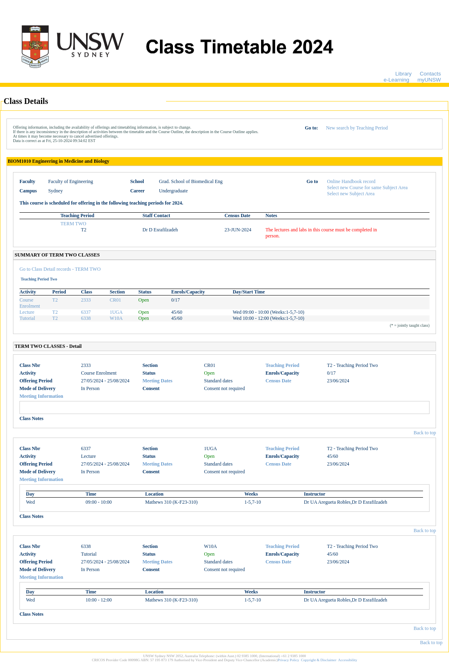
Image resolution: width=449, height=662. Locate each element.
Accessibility (347, 660)
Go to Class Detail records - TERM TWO (60, 269)
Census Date (278, 381)
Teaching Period (282, 365)
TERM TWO (73, 223)
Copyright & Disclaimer (319, 660)
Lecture (27, 312)
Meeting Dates (157, 381)
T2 (55, 300)
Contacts (430, 74)
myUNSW (429, 80)
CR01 (115, 300)
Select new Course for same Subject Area (367, 187)
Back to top (425, 433)
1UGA (116, 312)
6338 (86, 318)
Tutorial (27, 318)
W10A (116, 318)
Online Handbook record (351, 181)
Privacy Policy (288, 660)
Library (403, 74)
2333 (86, 300)
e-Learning (396, 80)
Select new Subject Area (351, 193)
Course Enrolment (29, 303)
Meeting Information (41, 396)
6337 (86, 312)
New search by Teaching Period (357, 128)
